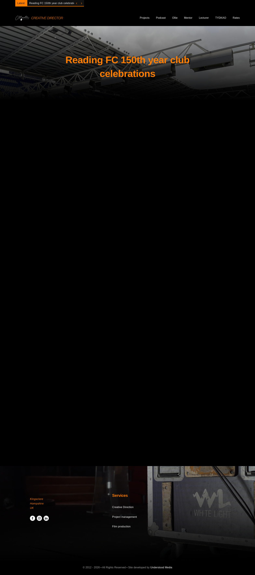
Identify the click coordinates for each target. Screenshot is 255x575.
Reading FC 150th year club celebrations (53, 3)
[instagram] (39, 518)
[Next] (81, 3)
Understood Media (161, 567)
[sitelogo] (40, 16)
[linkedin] (46, 518)
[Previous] (76, 3)
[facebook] (32, 518)
